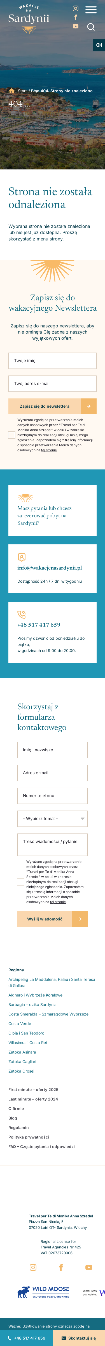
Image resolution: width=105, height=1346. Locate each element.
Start (22, 90)
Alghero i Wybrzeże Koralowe (35, 995)
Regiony (16, 969)
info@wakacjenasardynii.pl (49, 568)
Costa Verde (19, 1023)
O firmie (16, 1108)
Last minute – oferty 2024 (33, 1099)
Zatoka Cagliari (22, 1061)
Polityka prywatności (28, 1137)
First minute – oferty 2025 (33, 1089)
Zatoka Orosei (21, 1071)
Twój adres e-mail (32, 383)
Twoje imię (25, 360)
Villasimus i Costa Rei (27, 1042)
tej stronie (49, 450)
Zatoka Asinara (22, 1052)
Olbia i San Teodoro (26, 1033)
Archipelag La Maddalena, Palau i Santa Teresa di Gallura (51, 982)
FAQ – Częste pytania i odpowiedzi (41, 1146)
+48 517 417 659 (29, 1338)
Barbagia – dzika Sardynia (32, 1004)
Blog (12, 1118)
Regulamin (18, 1127)
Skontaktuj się (82, 1338)
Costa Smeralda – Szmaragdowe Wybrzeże (48, 1014)
